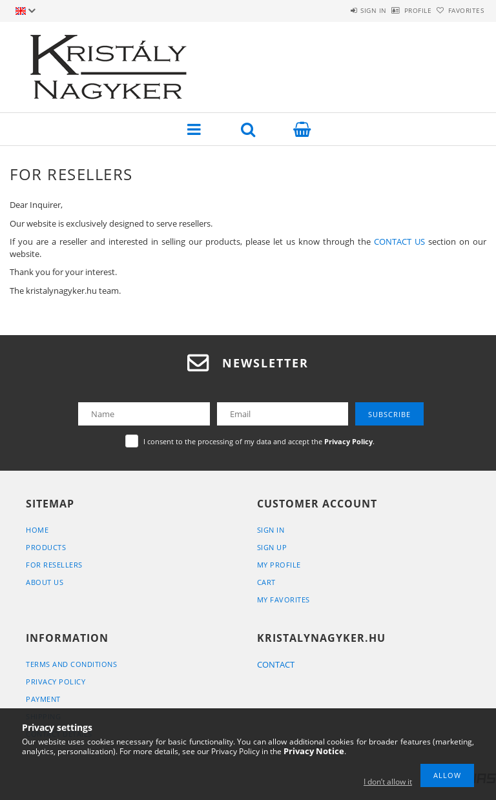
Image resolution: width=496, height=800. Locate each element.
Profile (397, 10)
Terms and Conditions (71, 664)
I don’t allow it (388, 781)
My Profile (279, 564)
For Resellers (54, 564)
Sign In (271, 530)
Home (37, 530)
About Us (44, 582)
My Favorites (283, 599)
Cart (266, 582)
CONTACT (275, 664)
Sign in (338, 10)
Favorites (459, 10)
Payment (43, 699)
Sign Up (272, 547)
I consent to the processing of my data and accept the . (259, 441)
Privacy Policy (55, 681)
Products (46, 547)
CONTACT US (399, 241)
